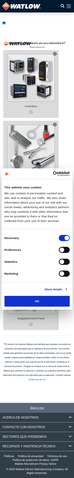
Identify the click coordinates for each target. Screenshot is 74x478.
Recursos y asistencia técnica (37, 446)
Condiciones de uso (36, 380)
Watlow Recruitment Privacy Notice (35, 463)
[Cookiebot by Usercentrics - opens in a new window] (53, 173)
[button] (62, 6)
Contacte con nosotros (37, 427)
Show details (53, 289)
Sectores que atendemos (37, 436)
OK (37, 301)
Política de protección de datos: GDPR (36, 460)
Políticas (9, 456)
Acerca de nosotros (37, 417)
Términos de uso (57, 456)
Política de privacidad (30, 456)
